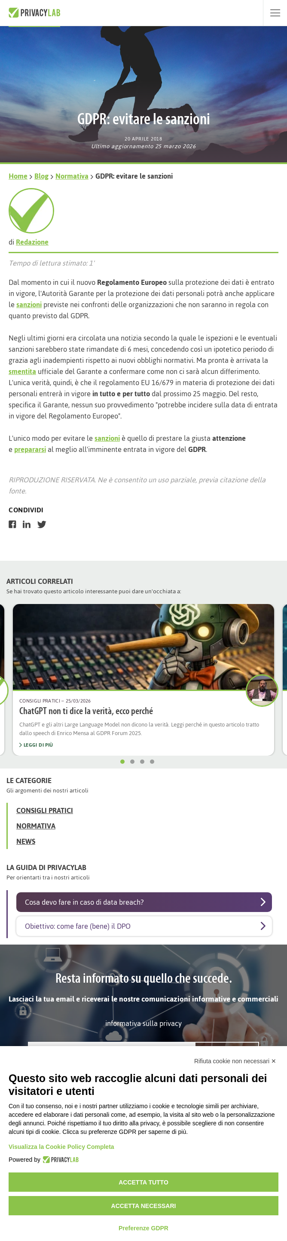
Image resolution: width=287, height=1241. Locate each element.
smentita (22, 371)
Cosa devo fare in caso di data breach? (84, 902)
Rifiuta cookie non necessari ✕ (235, 1061)
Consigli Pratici (44, 810)
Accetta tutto (143, 1182)
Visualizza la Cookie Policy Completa (61, 1146)
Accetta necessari (143, 1205)
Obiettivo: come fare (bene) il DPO (78, 926)
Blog (41, 176)
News (25, 841)
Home (18, 176)
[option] (143, 680)
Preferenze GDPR (143, 1228)
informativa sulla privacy (143, 1023)
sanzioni (29, 304)
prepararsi (30, 449)
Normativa (72, 176)
